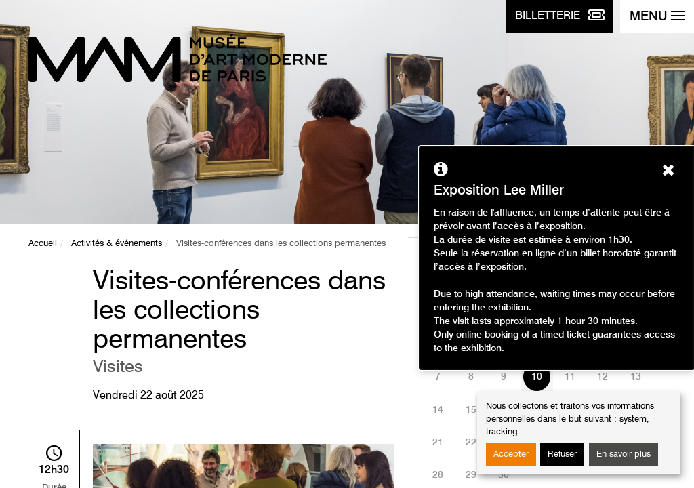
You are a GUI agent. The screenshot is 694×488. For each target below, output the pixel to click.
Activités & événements (116, 243)
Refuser (562, 454)
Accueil (42, 243)
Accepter (511, 454)
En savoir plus (623, 454)
